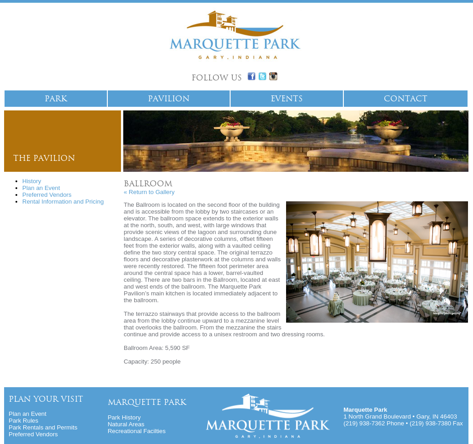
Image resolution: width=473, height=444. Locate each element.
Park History (124, 417)
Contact (406, 99)
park (56, 99)
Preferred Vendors (46, 194)
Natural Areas (126, 424)
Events (287, 99)
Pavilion (169, 99)
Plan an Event (41, 188)
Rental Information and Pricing (63, 201)
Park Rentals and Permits (43, 427)
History (31, 181)
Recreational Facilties (137, 431)
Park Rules (23, 420)
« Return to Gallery (149, 192)
